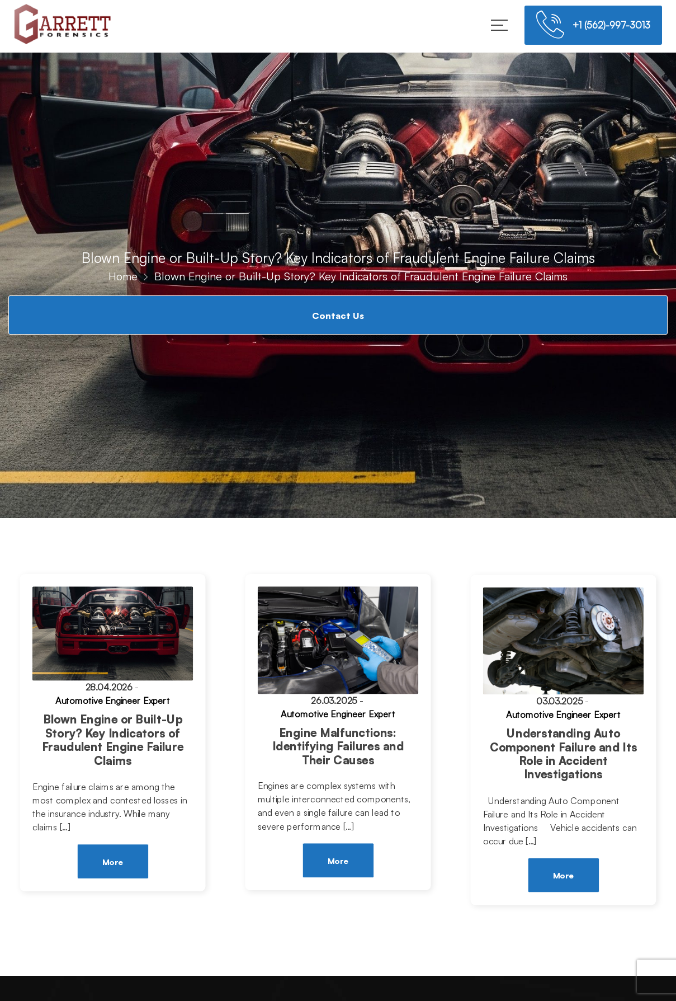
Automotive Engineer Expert (112, 701)
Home (123, 276)
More (112, 862)
